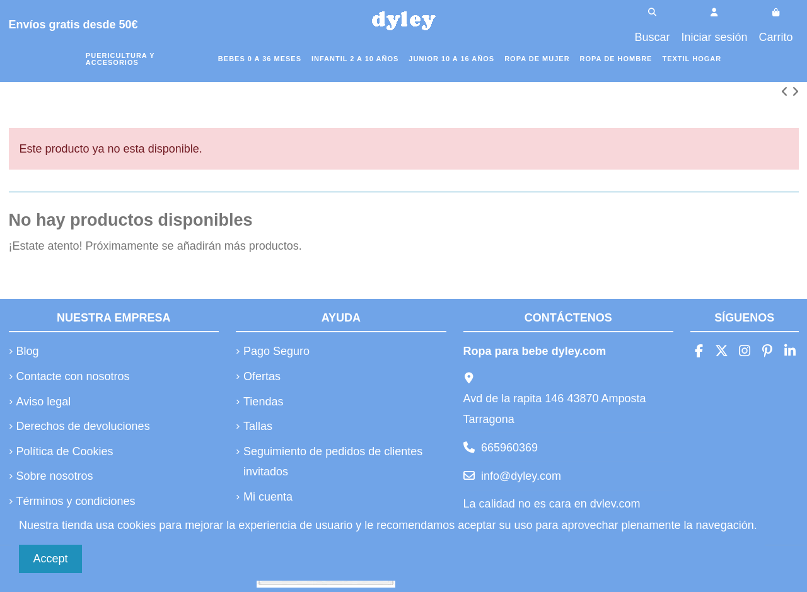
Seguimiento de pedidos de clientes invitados (332, 461)
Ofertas (262, 376)
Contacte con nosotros (73, 376)
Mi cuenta (268, 496)
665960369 (509, 447)
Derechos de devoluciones (83, 426)
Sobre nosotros (54, 476)
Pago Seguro (276, 351)
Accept (50, 558)
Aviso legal (43, 401)
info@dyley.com (521, 476)
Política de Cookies (64, 451)
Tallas (257, 426)
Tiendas (263, 401)
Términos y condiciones (76, 501)
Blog (27, 351)
